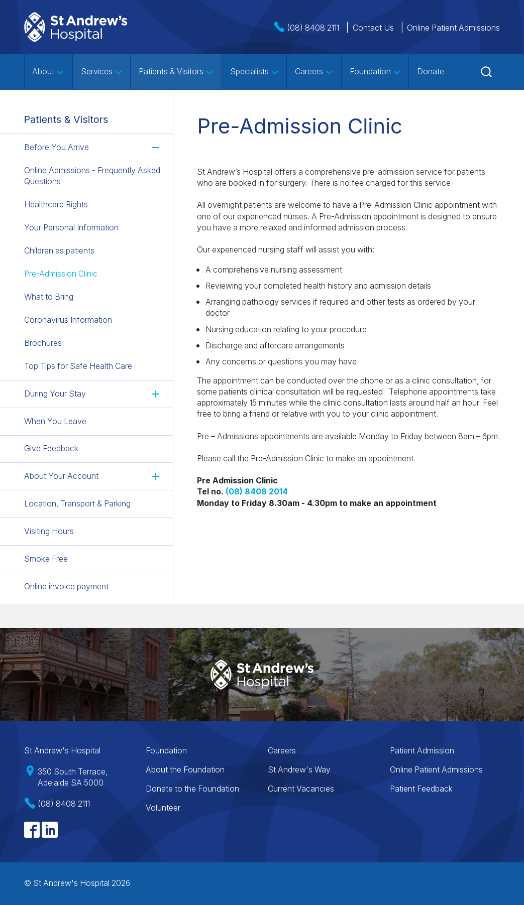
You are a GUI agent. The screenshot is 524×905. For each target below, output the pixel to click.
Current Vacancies (301, 789)
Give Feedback (51, 448)
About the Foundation (185, 769)
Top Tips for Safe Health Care (78, 366)
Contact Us (373, 28)
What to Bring (48, 297)
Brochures (43, 343)
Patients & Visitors (176, 71)
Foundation (375, 71)
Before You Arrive (56, 147)
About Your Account (61, 476)
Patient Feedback (421, 789)
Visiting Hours (49, 531)
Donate (430, 71)
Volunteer (163, 808)
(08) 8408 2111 (313, 28)
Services (102, 71)
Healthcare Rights (56, 204)
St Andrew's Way (299, 769)
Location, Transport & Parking (77, 503)
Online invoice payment (66, 586)
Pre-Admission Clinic (60, 274)
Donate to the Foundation (192, 789)
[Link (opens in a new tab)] (257, 491)
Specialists (254, 71)
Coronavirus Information (68, 320)
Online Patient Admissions (453, 28)
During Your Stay (55, 393)
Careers (314, 71)
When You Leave (55, 421)
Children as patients (59, 250)
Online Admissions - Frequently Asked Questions (92, 176)
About (48, 71)
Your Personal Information (71, 227)
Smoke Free (46, 558)
